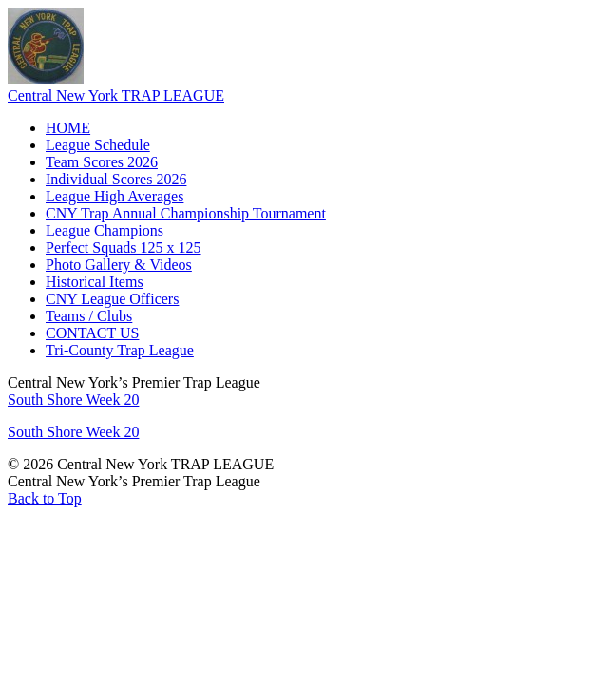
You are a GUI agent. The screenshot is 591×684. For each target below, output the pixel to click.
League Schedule (98, 145)
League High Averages (114, 196)
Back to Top (45, 498)
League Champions (104, 230)
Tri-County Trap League (120, 350)
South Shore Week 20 (73, 399)
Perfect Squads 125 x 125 (123, 247)
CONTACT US (92, 333)
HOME (68, 128)
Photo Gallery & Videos (119, 264)
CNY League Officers (112, 299)
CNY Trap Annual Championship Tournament (186, 213)
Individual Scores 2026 (116, 179)
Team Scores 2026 (102, 162)
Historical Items (94, 282)
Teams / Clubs (89, 316)
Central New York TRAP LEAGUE (116, 95)
